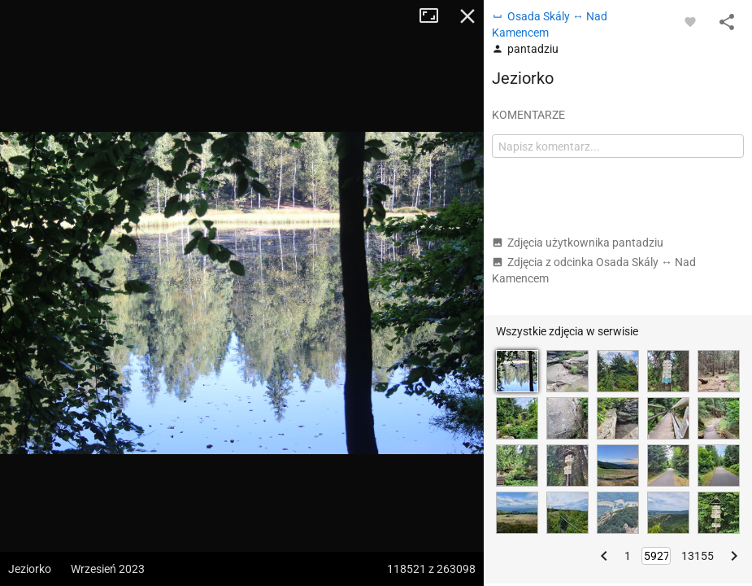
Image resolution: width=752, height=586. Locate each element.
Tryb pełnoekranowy (435, 16)
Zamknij (467, 16)
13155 (697, 555)
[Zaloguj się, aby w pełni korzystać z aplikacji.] (690, 21)
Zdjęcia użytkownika (577, 242)
